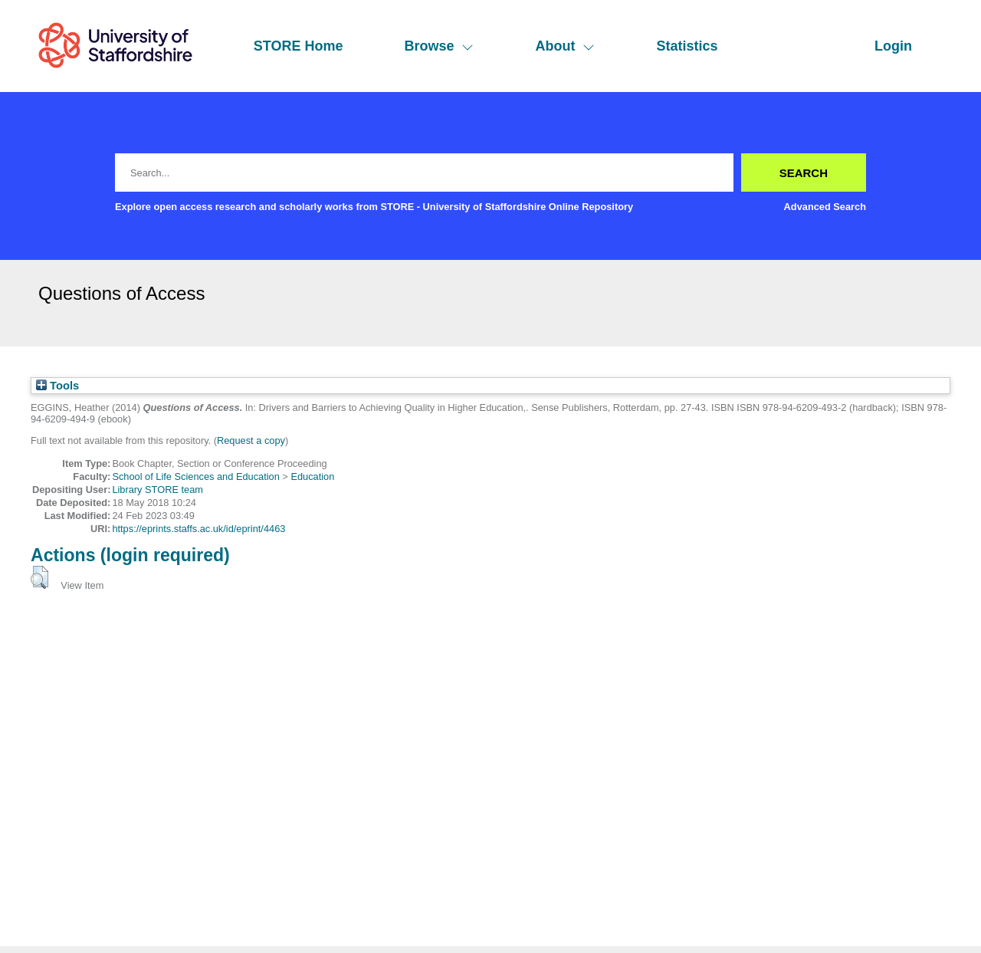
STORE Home (298, 46)
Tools (57, 386)
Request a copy (251, 440)
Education (312, 476)
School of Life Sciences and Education (195, 476)
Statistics (686, 46)
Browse (439, 46)
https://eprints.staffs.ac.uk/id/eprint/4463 (198, 528)
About (565, 46)
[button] (39, 577)
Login (893, 46)
